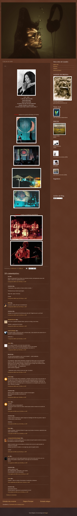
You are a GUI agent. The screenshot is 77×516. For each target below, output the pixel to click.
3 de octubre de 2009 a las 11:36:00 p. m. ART (18, 492)
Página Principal (28, 501)
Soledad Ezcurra (12, 319)
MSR (9, 302)
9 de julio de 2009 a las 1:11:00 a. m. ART (17, 386)
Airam (9, 343)
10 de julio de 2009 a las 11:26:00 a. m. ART (17, 411)
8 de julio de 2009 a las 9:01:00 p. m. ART (17, 372)
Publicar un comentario (11, 495)
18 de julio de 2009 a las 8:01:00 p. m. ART (17, 451)
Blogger (46, 513)
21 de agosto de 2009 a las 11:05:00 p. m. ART (18, 474)
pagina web (55, 64)
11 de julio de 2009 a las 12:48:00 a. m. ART (17, 433)
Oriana (9, 376)
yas (8, 456)
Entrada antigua (45, 501)
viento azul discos (57, 70)
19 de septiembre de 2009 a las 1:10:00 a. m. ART (19, 482)
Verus (9, 401)
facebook (55, 66)
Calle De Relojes (12, 330)
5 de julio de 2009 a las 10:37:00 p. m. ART (17, 298)
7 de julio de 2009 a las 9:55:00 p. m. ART (17, 349)
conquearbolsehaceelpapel (14, 438)
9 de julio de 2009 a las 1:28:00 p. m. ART (17, 397)
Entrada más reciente (9, 501)
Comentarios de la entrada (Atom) (16, 504)
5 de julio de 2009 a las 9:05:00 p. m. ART (17, 281)
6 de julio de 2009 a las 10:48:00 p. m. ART (17, 326)
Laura (9, 478)
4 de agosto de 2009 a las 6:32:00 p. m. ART (17, 462)
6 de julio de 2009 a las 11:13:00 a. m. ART (17, 315)
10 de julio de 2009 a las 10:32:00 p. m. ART (17, 423)
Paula (9, 428)
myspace (55, 68)
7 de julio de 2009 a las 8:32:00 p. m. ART (17, 338)
